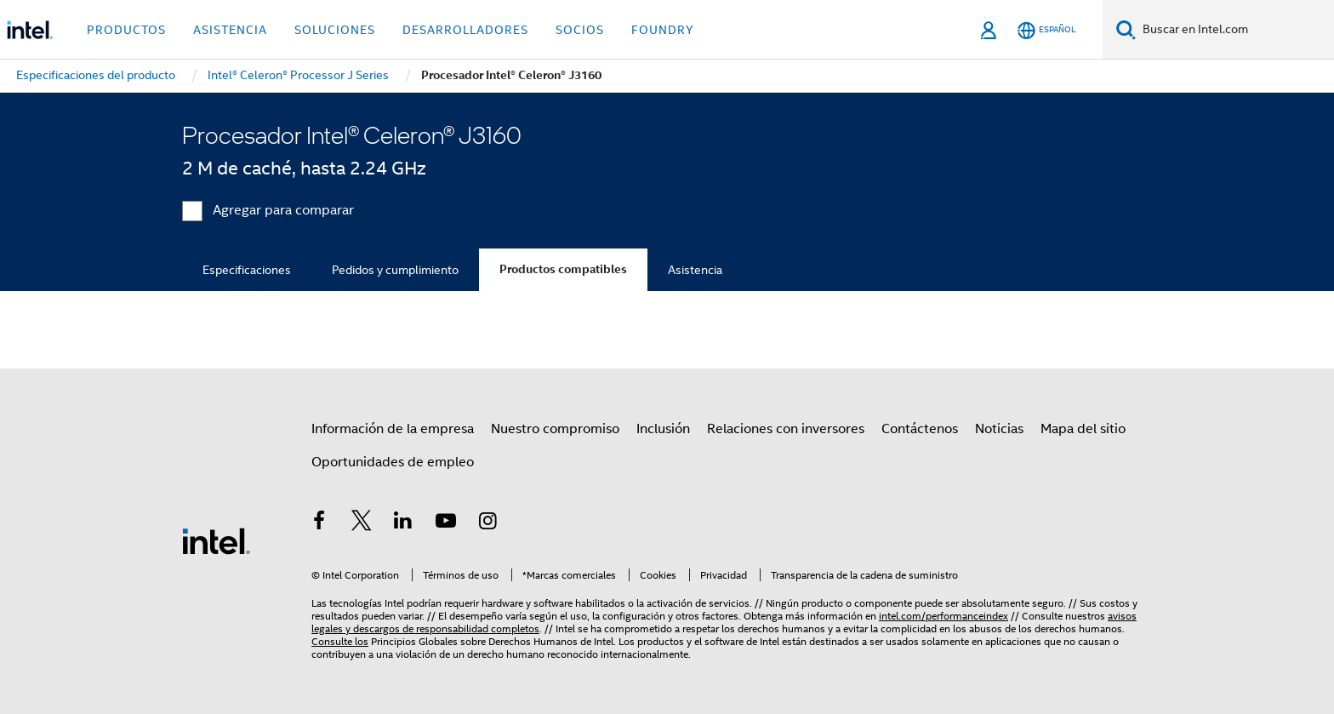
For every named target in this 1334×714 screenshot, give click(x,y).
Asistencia (695, 269)
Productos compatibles (563, 269)
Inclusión (663, 428)
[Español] (1046, 30)
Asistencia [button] (230, 29)
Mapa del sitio (1083, 428)
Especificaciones (246, 269)
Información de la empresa (392, 428)
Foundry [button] (662, 29)
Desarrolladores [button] (465, 29)
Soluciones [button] (334, 29)
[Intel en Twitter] (361, 523)
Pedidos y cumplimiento (395, 269)
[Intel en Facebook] (319, 523)
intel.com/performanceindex (943, 615)
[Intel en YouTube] (445, 523)
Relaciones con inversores (785, 428)
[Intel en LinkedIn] (403, 523)
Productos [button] (126, 29)
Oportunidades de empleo (392, 462)
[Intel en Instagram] (487, 523)
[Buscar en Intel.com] (1235, 30)
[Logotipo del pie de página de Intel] (216, 540)
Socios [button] (580, 29)
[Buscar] (1126, 29)
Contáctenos (919, 428)
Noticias (999, 428)
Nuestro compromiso (555, 428)
